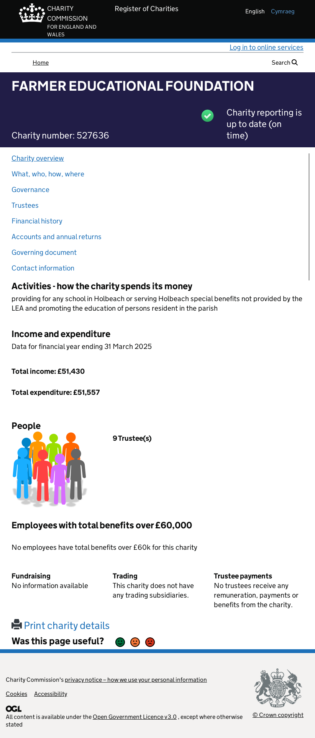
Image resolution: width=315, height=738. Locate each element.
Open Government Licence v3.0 (135, 716)
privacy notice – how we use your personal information (136, 679)
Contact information (42, 268)
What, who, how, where (47, 173)
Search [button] (285, 62)
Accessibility (50, 693)
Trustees (25, 205)
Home (41, 62)
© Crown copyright (278, 714)
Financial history (36, 221)
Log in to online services (267, 47)
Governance (30, 189)
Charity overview (37, 158)
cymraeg (283, 11)
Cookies (16, 693)
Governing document (44, 252)
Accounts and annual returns (56, 236)
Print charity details (60, 625)
